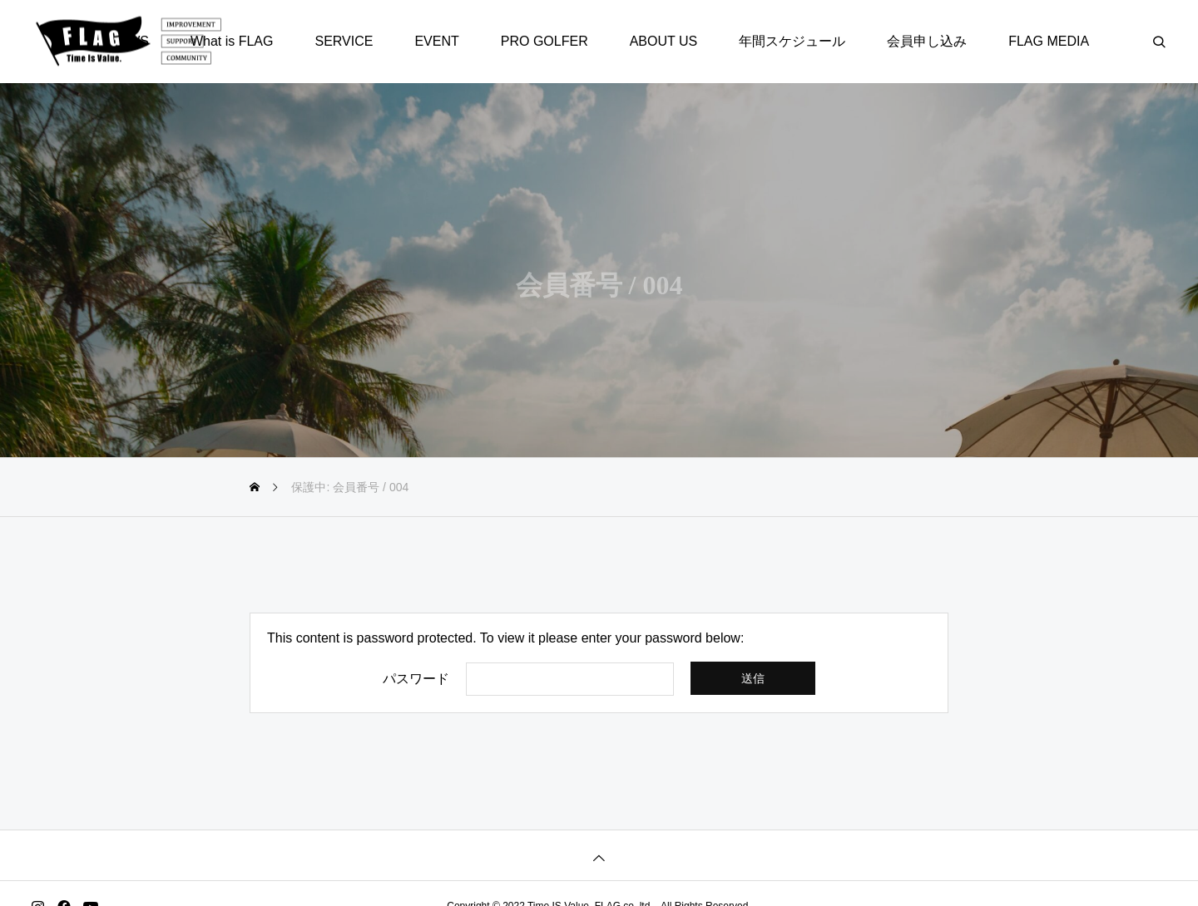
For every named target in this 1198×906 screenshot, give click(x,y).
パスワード (416, 679)
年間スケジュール (792, 41)
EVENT (436, 41)
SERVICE (343, 41)
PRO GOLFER (544, 41)
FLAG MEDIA (1048, 41)
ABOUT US (664, 41)
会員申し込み (927, 41)
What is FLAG (232, 41)
